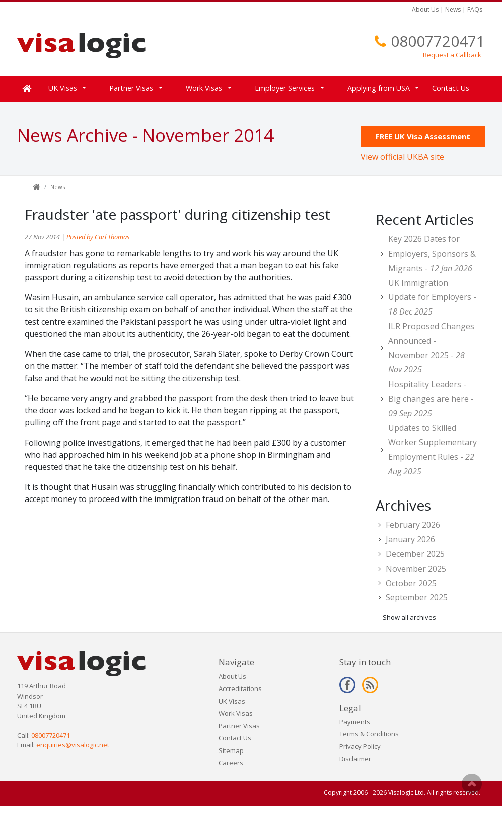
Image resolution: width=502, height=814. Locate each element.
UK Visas (62, 88)
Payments (354, 721)
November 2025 (416, 568)
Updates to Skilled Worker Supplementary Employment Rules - (432, 449)
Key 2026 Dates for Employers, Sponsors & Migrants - (432, 253)
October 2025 (411, 583)
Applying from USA (378, 88)
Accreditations (240, 688)
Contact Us (450, 88)
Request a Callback (452, 54)
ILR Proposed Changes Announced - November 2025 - (431, 348)
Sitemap (231, 750)
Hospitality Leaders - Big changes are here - (431, 399)
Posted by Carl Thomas (98, 236)
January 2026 (410, 539)
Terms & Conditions (369, 733)
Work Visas (204, 88)
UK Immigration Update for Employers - (432, 297)
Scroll (472, 784)
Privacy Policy (360, 746)
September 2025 (417, 597)
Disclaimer (355, 758)
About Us (425, 9)
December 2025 (415, 553)
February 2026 (413, 524)
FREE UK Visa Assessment (423, 136)
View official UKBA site (402, 156)
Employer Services (285, 88)
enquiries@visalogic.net (72, 744)
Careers (231, 762)
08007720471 (438, 41)
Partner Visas (131, 88)
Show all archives (409, 617)
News (453, 9)
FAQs (474, 9)
